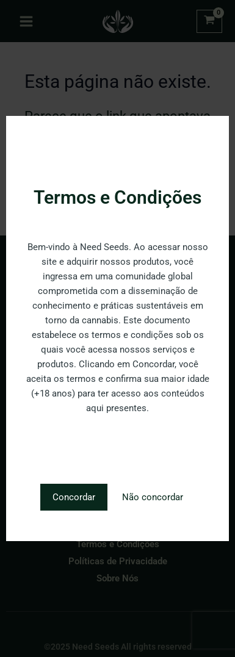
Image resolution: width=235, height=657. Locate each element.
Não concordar (152, 497)
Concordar (73, 497)
